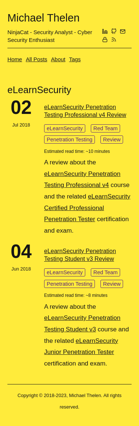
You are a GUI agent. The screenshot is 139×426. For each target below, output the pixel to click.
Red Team (105, 128)
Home (14, 59)
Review (111, 139)
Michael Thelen (43, 18)
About (58, 59)
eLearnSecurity (65, 128)
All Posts (36, 59)
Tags (74, 59)
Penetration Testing (69, 139)
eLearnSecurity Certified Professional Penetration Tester (87, 208)
